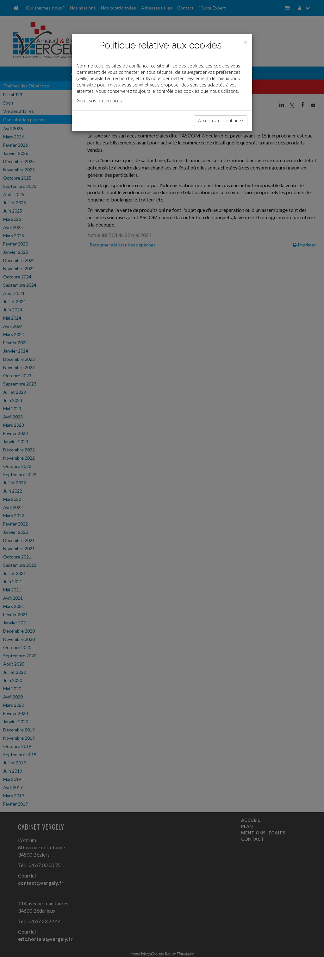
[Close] (245, 42)
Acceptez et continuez (220, 121)
